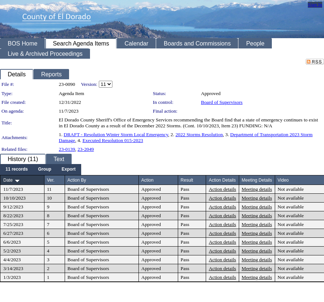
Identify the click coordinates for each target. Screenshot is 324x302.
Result (187, 180)
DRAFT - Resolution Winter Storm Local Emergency (116, 134)
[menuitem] (16, 169)
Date (7, 180)
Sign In (315, 4)
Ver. (51, 180)
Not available (291, 189)
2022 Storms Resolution (199, 134)
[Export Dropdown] (68, 169)
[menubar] (40, 169)
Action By (77, 180)
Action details (222, 189)
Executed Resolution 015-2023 (112, 140)
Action (147, 180)
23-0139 (67, 149)
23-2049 (86, 149)
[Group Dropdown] (45, 169)
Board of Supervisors (221, 102)
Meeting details (257, 189)
